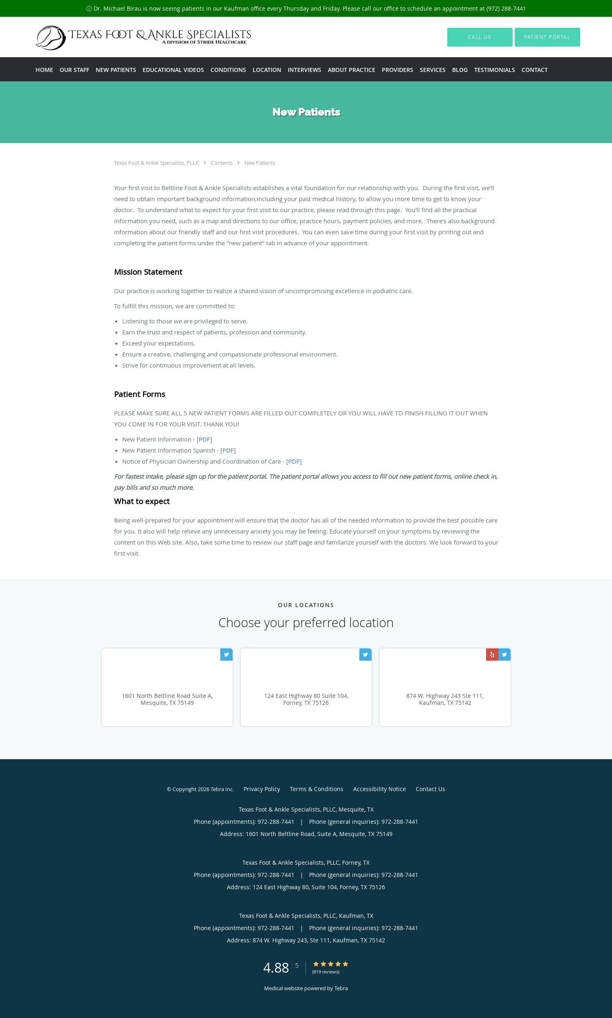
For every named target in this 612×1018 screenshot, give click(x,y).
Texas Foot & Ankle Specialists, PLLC (157, 162)
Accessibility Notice (379, 789)
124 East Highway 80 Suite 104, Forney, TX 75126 (306, 699)
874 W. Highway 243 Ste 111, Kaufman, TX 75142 (445, 699)
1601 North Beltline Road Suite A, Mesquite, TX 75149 (167, 699)
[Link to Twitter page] (226, 654)
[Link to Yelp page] (492, 654)
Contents (222, 162)
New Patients (259, 162)
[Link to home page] (128, 37)
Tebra (341, 988)
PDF (204, 439)
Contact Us (430, 789)
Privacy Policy (262, 789)
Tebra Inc (222, 789)
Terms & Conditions (316, 789)
